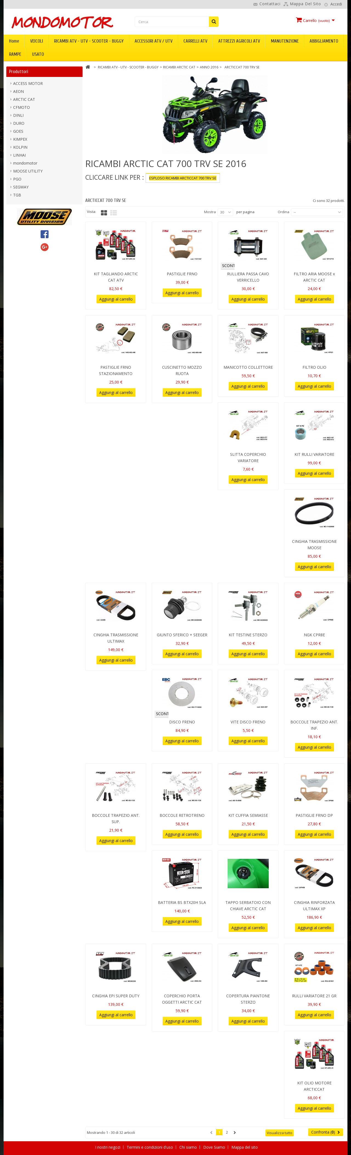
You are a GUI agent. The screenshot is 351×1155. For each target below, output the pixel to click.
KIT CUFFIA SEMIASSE (248, 815)
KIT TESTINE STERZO (248, 634)
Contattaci (270, 3)
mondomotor (25, 163)
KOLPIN (20, 147)
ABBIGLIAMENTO (324, 41)
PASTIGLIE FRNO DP (314, 815)
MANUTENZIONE (285, 41)
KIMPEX (20, 139)
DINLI (18, 115)
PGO (17, 179)
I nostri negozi (108, 1147)
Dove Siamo (214, 1147)
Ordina (283, 211)
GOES (18, 131)
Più (87, 187)
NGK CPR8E (314, 634)
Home (14, 41)
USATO (38, 54)
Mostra (210, 211)
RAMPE (15, 54)
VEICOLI (36, 41)
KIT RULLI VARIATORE (314, 454)
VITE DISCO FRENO (248, 721)
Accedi (336, 4)
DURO (18, 123)
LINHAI (19, 155)
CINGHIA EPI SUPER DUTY (115, 995)
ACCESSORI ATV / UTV (153, 41)
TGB (17, 195)
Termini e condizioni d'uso (150, 1147)
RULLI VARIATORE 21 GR (314, 995)
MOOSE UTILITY (28, 171)
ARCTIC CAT (24, 99)
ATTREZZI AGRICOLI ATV (239, 41)
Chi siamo (188, 1147)
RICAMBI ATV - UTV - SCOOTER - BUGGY (89, 41)
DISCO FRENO (182, 721)
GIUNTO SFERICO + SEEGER (182, 634)
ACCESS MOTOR (28, 83)
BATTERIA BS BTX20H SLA (182, 902)
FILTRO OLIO (314, 367)
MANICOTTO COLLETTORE (248, 367)
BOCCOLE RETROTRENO (182, 815)
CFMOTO (21, 107)
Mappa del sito (305, 3)
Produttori (18, 71)
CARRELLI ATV (195, 41)
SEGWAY (21, 187)
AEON (18, 91)
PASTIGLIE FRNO (182, 273)
